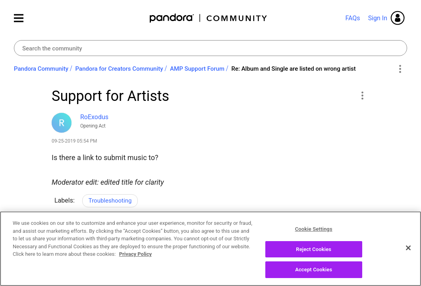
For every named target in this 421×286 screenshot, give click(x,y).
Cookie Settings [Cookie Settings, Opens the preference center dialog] (313, 233)
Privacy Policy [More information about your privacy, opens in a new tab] (135, 258)
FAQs (352, 18)
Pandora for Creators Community (119, 68)
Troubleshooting (110, 200)
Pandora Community (209, 18)
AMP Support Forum (197, 68)
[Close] (408, 251)
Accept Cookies (313, 273)
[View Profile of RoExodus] (94, 117)
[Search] (210, 48)
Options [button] (399, 69)
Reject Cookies (313, 253)
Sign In (377, 18)
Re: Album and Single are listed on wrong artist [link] (293, 68)
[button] (362, 95)
